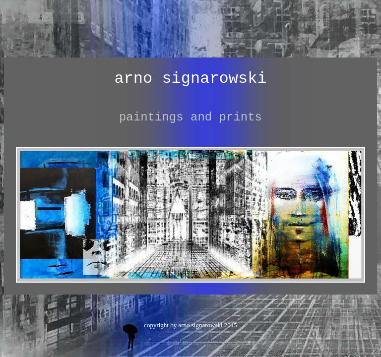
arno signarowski (190, 78)
